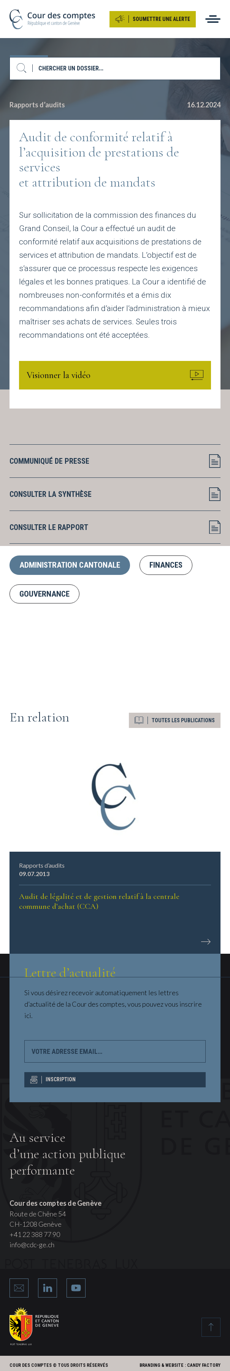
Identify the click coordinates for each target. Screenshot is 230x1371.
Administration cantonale (69, 565)
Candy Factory (203, 1365)
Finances (165, 565)
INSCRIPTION (53, 1080)
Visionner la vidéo (115, 375)
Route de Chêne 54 (38, 1214)
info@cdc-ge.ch (32, 1244)
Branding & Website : (163, 1365)
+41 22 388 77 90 (35, 1234)
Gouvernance (44, 593)
